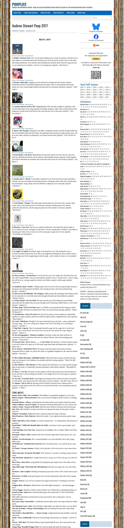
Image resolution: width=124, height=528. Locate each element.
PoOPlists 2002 (86, 359)
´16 (85, 105)
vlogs (83, 495)
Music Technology (87, 337)
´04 (96, 102)
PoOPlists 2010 (86, 396)
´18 (89, 105)
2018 (96, 88)
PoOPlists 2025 (39, 13)
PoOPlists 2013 (86, 409)
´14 (117, 102)
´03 (94, 102)
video (83, 490)
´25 (104, 105)
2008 (96, 93)
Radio (84, 468)
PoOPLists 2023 (86, 454)
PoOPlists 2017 (86, 427)
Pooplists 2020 (86, 441)
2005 (84, 95)
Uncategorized (86, 486)
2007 (103, 93)
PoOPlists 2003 (86, 364)
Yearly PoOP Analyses (25, 13)
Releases (84, 477)
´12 (112, 102)
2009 (90, 93)
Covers (84, 314)
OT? (83, 341)
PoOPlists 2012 (86, 405)
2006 (109, 93)
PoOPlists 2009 (86, 391)
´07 (102, 102)
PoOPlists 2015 (86, 418)
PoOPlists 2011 (86, 400)
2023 (96, 85)
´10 (108, 102)
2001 (109, 95)
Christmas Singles (87, 310)
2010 (84, 93)
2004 (90, 95)
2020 (84, 88)
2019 (90, 88)
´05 (98, 102)
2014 (90, 90)
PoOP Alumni (65, 13)
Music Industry (86, 332)
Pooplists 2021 (86, 445)
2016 (109, 88)
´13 (114, 102)
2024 (90, 85)
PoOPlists (85, 346)
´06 (100, 102)
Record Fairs (85, 472)
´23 (100, 105)
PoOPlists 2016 (86, 423)
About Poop (11, 13)
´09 (106, 102)
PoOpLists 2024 (86, 459)
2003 (96, 95)
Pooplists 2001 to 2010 (89, 355)
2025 (84, 85)
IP (83, 323)
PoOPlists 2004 (86, 368)
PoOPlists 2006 (86, 377)
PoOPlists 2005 (86, 373)
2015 (84, 90)
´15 (83, 105)
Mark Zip (25, 526)
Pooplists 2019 (86, 436)
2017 (103, 88)
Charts (84, 305)
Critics (84, 319)
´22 (98, 105)
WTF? (84, 499)
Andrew (16, 31)
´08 (104, 102)
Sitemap (33, 526)
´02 (92, 102)
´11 (110, 102)
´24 (102, 105)
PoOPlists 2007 (86, 382)
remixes (84, 481)
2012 (103, 90)
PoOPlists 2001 (86, 350)
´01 (89, 110)
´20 (94, 105)
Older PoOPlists (52, 13)
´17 (87, 105)
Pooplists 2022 (86, 450)
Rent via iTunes (22, 56)
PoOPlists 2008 (86, 386)
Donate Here (75, 13)
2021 (109, 85)
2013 (96, 90)
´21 (96, 105)
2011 (109, 90)
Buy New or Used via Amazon (12, 56)
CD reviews (85, 301)
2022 (103, 85)
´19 (91, 105)
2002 (103, 95)
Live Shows (85, 328)
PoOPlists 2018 (86, 432)
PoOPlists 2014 (86, 414)
